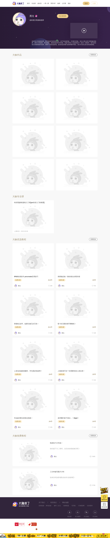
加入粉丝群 (62, 16)
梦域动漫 (48, 505)
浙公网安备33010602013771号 (46, 529)
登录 (86, 3)
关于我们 (42, 502)
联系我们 (53, 502)
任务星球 (89, 505)
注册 (94, 3)
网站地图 (65, 502)
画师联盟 (66, 505)
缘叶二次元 (57, 505)
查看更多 (93, 55)
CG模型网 (81, 505)
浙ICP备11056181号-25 (90, 529)
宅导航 (73, 505)
